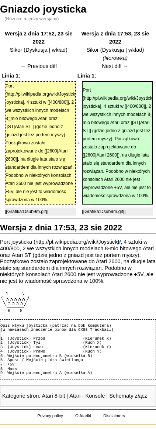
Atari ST (21, 255)
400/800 (10, 248)
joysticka (21, 242)
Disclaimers (114, 415)
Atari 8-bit (53, 396)
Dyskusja (36, 50)
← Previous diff (38, 66)
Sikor (16, 50)
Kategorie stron (20, 396)
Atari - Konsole (87, 396)
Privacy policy (50, 415)
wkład (59, 50)
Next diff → (115, 66)
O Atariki (83, 415)
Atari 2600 (108, 261)
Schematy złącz (128, 396)
